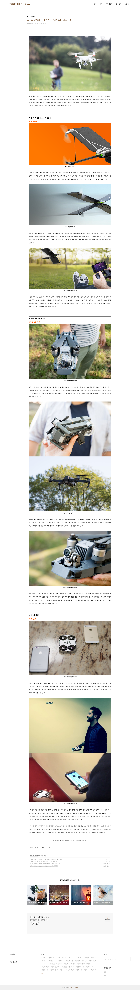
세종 (59, 958)
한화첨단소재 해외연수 (57, 970)
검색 (129, 959)
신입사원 (86, 958)
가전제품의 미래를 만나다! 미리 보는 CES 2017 (43, 861)
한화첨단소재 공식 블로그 (19, 4)
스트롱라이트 (60, 961)
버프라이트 (51, 958)
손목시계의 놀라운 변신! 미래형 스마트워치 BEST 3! (44, 866)
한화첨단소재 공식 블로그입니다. (39, 920)
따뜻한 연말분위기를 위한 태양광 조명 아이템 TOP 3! (44, 864)
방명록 (127, 4)
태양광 (51, 961)
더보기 (42, 973)
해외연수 (44, 961)
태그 (101, 4)
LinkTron (44, 964)
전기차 (43, 958)
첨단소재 (79, 970)
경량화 (65, 958)
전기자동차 (93, 961)
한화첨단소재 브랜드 (68, 967)
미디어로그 (109, 4)
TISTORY (70, 987)
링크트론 (78, 958)
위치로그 (118, 4)
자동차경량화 (45, 967)
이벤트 (73, 964)
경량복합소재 (80, 967)
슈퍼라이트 (90, 967)
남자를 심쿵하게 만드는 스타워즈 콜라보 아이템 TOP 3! (45, 859)
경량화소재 (93, 970)
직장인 (71, 958)
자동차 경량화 (70, 970)
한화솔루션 (95, 958)
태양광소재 (45, 970)
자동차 (66, 964)
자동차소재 (70, 961)
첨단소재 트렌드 (34, 856)
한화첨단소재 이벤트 (81, 961)
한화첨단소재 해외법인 (84, 964)
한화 (86, 970)
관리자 (76, 987)
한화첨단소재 (55, 967)
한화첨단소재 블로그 (56, 964)
